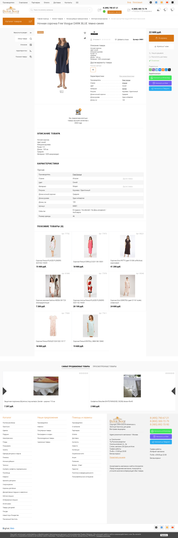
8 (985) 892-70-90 (159, 424)
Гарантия (75, 469)
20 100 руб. (90, 307)
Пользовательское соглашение (82, 477)
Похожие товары (24, 57)
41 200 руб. (127, 268)
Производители (8, 3)
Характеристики (24, 51)
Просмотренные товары (104, 366)
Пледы (5, 442)
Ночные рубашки (8, 461)
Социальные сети (78, 453)
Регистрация (137, 2)
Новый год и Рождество (11, 515)
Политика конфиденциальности (82, 473)
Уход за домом (8, 484)
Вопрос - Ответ (77, 465)
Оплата (46, 3)
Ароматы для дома (9, 480)
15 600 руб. (90, 347)
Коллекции (75, 450)
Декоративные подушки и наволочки (15, 492)
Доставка (57, 3)
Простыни (6, 426)
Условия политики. (103, 536)
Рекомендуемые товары (45, 438)
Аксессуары (7, 504)
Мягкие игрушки (8, 496)
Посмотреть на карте (117, 457)
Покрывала (6, 446)
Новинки (40, 426)
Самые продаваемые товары (76, 366)
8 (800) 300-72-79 (139, 9)
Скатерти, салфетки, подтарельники (15, 469)
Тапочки (5, 465)
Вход (129, 2)
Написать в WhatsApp (160, 78)
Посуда (5, 511)
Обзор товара (25, 39)
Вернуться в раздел (23, 33)
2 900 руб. (43, 406)
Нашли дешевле (156, 53)
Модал (124, 89)
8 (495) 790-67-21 (110, 8)
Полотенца (6, 473)
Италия (124, 83)
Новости (75, 446)
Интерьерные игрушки (10, 500)
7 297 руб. (9, 406)
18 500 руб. (53, 347)
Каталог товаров (18, 21)
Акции (74, 457)
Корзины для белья (9, 488)
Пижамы (6, 457)
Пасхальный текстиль (10, 519)
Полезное (75, 461)
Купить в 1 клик (161, 46)
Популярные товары (44, 430)
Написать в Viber (160, 83)
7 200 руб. (53, 307)
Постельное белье (9, 423)
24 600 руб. (127, 307)
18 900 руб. (90, 268)
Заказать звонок (114, 12)
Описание (26, 45)
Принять (164, 535)
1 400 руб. (112, 406)
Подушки (6, 434)
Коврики (5, 477)
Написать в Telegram (160, 88)
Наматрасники (8, 438)
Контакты (68, 3)
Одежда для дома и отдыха (12, 453)
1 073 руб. (78, 406)
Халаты (5, 450)
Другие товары (128, 178)
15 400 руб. (53, 268)
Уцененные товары (43, 442)
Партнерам (36, 3)
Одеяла (5, 430)
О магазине (23, 3)
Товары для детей (9, 507)
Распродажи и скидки (44, 434)
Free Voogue (126, 80)
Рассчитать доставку (158, 57)
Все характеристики (127, 76)
